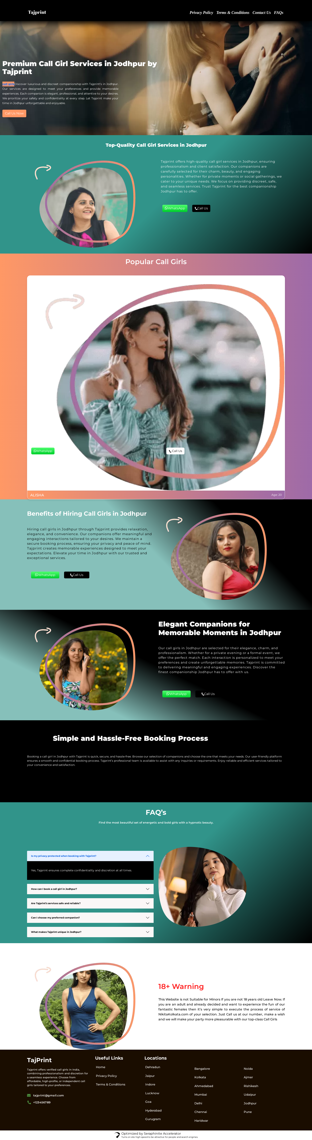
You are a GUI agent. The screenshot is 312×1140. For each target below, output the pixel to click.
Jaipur (150, 1076)
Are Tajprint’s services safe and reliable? (56, 903)
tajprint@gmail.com (45, 1095)
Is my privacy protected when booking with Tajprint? (63, 855)
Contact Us (262, 12)
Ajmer (248, 1077)
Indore (150, 1084)
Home (100, 1067)
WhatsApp (175, 208)
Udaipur (250, 1094)
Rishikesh (251, 1086)
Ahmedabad (203, 1086)
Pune (248, 1112)
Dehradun (152, 1067)
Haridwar (201, 1120)
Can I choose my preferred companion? (55, 917)
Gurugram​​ (153, 1119)
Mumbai (200, 1094)
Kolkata (200, 1077)
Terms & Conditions (232, 12)
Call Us (201, 208)
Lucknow (152, 1093)
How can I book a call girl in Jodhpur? (54, 888)
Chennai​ (200, 1112)
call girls (8, 84)
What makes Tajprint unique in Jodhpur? (56, 931)
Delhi (198, 1103)
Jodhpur (250, 1103)
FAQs (278, 12)
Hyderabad (153, 1110)
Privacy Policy (201, 12)
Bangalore (202, 1069)
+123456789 (39, 1102)
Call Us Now (14, 113)
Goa (148, 1102)
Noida (248, 1069)
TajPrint (39, 1060)
